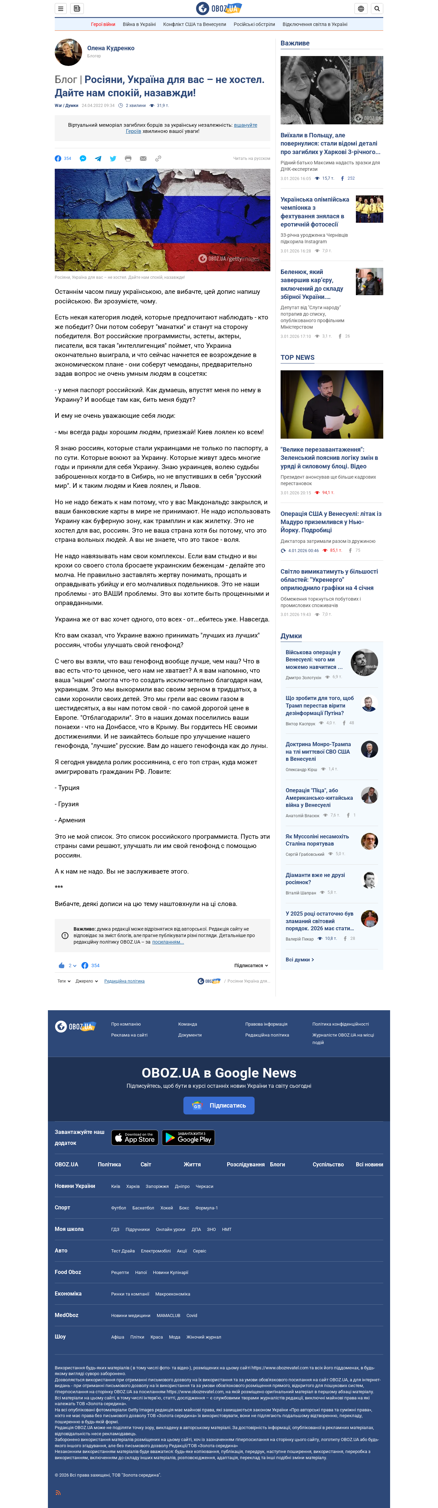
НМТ (227, 1229)
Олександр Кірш (301, 769)
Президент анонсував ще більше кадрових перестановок (328, 480)
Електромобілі (156, 1250)
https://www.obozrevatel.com (280, 1367)
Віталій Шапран (301, 893)
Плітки (137, 1337)
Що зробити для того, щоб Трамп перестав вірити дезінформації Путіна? (320, 705)
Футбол (118, 1207)
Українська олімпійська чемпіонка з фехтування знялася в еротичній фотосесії (315, 212)
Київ (115, 1186)
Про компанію (126, 1024)
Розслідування (246, 1164)
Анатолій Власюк (302, 815)
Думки (291, 636)
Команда (187, 1024)
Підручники (138, 1229)
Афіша (117, 1337)
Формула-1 (206, 1207)
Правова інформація (266, 1024)
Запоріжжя (157, 1186)
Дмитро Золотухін (303, 677)
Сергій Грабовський (305, 854)
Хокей (166, 1207)
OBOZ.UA (339, 1379)
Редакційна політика (124, 981)
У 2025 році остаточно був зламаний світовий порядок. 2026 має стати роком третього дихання (319, 921)
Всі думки (298, 960)
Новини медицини (131, 1315)
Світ (146, 1164)
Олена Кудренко (110, 48)
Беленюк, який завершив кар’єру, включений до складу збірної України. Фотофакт (312, 284)
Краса (157, 1337)
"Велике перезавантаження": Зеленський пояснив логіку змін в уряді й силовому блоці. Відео (329, 458)
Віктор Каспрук (300, 724)
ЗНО (211, 1229)
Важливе (295, 43)
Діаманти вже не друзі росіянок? (315, 879)
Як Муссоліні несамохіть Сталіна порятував (317, 840)
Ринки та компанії (130, 1294)
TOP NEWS (297, 357)
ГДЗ (115, 1229)
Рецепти (120, 1272)
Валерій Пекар (300, 939)
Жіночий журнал (203, 1337)
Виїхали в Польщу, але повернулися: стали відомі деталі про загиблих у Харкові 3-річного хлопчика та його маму (329, 144)
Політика (109, 1164)
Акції (182, 1250)
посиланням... (168, 942)
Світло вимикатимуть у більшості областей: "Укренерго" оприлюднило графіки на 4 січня (329, 580)
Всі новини (369, 1164)
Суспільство (328, 1164)
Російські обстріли (254, 24)
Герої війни (103, 24)
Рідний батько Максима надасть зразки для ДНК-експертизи (330, 166)
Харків (133, 1186)
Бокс (184, 1207)
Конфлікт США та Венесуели (194, 24)
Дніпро (182, 1186)
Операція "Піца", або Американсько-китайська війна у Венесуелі (319, 797)
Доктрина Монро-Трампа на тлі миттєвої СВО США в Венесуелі (318, 751)
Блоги (277, 1164)
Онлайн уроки (170, 1229)
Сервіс (199, 1250)
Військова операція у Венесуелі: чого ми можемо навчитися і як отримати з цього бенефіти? (313, 660)
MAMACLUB (168, 1315)
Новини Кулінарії (170, 1272)
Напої (141, 1272)
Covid (191, 1315)
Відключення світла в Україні (315, 24)
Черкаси (205, 1186)
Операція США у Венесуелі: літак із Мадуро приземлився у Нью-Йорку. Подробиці (331, 522)
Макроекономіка (172, 1294)
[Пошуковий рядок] (377, 8)
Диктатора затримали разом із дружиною (328, 541)
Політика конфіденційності (340, 1024)
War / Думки (66, 105)
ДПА (196, 1229)
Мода (174, 1337)
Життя (192, 1164)
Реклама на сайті (129, 1035)
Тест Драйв (123, 1250)
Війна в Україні (139, 24)
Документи (190, 1035)
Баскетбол (143, 1207)
